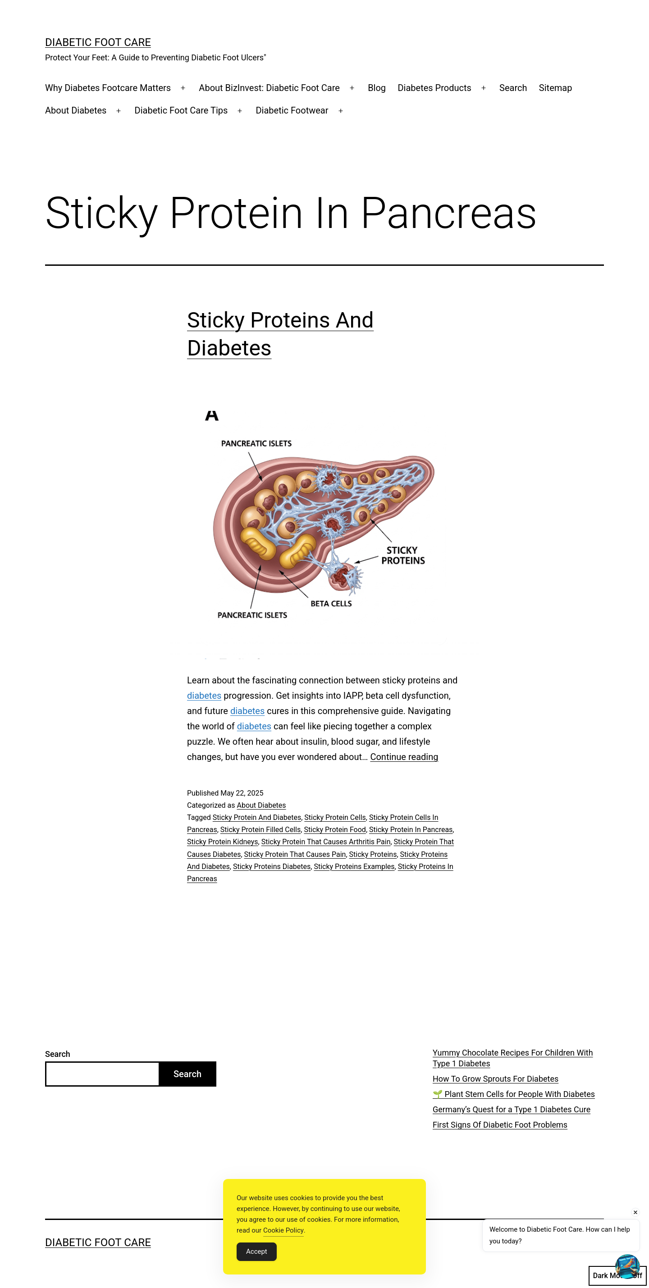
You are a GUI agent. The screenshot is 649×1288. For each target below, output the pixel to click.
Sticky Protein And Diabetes (257, 817)
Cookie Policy (283, 1230)
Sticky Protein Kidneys (222, 841)
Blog (377, 87)
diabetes (204, 695)
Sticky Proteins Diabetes (272, 866)
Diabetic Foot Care (98, 42)
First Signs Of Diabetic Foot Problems (500, 1124)
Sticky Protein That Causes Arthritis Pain (326, 841)
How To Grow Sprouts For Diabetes (495, 1078)
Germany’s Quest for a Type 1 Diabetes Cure (511, 1109)
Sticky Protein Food (335, 829)
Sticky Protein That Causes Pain (295, 854)
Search (513, 87)
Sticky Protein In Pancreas (410, 829)
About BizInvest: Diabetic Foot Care (269, 87)
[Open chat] (627, 1266)
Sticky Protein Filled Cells (260, 829)
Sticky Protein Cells (335, 817)
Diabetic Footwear (292, 110)
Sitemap (555, 87)
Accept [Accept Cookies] (256, 1251)
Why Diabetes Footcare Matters (108, 87)
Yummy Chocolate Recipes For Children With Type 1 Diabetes (513, 1058)
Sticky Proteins (373, 854)
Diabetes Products (434, 87)
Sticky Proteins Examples (354, 866)
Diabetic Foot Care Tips (181, 110)
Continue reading (404, 756)
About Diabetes (75, 110)
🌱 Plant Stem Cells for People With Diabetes (514, 1094)
